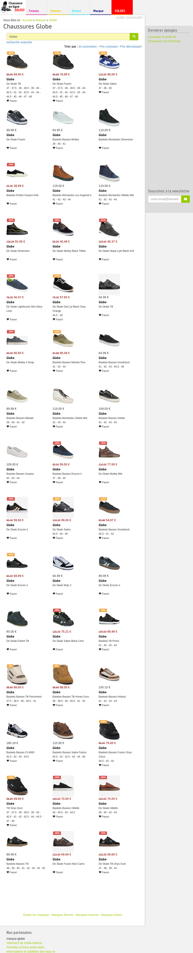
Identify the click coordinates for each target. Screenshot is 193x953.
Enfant (79, 10)
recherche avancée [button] (19, 42)
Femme (36, 10)
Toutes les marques (36, 915)
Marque (100, 11)
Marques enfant (111, 915)
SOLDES (121, 11)
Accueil (27, 20)
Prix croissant (109, 46)
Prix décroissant (131, 46)
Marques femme (62, 915)
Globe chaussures (129, 18)
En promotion (88, 46)
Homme (57, 10)
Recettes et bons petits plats (25, 947)
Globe (53, 20)
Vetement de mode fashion (24, 943)
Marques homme (87, 915)
